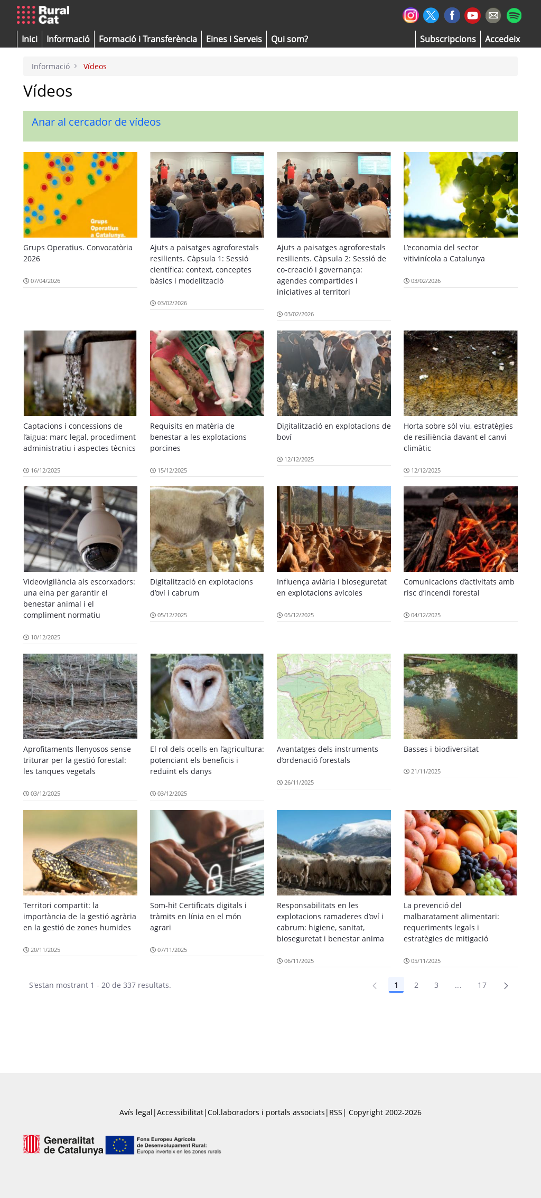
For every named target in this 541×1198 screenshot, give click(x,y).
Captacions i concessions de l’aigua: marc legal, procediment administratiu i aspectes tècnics (79, 437)
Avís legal (136, 1112)
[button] (29, 39)
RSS (335, 1112)
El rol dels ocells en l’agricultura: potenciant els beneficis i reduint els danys (207, 760)
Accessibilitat (180, 1112)
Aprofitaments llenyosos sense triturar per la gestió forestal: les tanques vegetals (77, 760)
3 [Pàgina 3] (436, 985)
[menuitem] (148, 39)
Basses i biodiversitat (441, 749)
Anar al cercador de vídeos (96, 122)
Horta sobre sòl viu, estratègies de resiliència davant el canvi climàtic (458, 437)
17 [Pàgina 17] (482, 985)
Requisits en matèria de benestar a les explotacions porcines (198, 437)
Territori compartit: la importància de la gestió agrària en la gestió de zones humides (79, 916)
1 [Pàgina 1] (396, 985)
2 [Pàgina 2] (416, 985)
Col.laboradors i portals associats (266, 1112)
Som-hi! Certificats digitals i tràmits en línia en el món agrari (198, 916)
